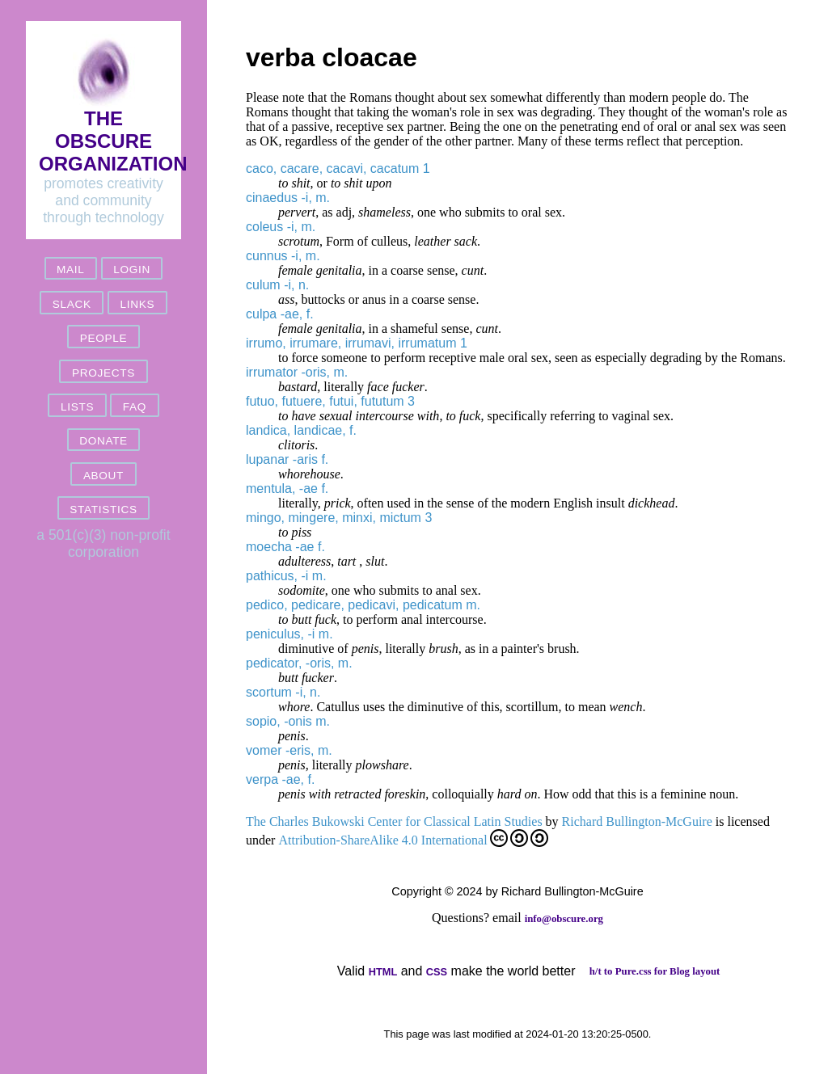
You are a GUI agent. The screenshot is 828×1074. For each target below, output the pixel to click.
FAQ (134, 407)
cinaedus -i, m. (288, 197)
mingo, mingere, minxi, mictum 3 (339, 517)
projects (103, 373)
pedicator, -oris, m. (299, 663)
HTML (383, 972)
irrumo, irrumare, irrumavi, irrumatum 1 (356, 343)
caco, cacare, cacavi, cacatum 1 (338, 168)
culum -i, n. (277, 285)
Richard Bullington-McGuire (637, 821)
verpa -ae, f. (280, 779)
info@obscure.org (564, 918)
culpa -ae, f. (280, 314)
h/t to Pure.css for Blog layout (654, 971)
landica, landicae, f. (301, 430)
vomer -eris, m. (289, 750)
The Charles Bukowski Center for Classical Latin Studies (394, 821)
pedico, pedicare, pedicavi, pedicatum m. (363, 605)
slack (72, 304)
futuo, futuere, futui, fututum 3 (330, 401)
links (137, 304)
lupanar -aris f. (287, 459)
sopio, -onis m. (288, 721)
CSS (436, 972)
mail (70, 269)
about (103, 476)
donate (103, 441)
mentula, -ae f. (287, 488)
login (131, 269)
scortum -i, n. (283, 692)
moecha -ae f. (285, 547)
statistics (103, 509)
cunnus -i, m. (283, 256)
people (103, 338)
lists (77, 407)
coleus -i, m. (280, 227)
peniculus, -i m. (289, 634)
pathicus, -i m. (286, 576)
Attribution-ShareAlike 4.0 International (412, 838)
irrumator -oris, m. (297, 372)
